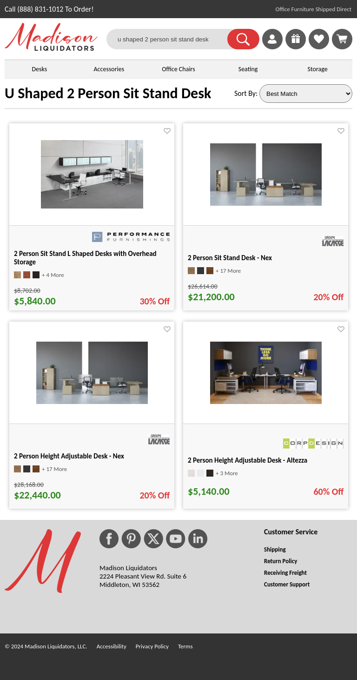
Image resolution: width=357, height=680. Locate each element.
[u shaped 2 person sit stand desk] (172, 39)
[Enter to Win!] (295, 46)
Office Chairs (178, 69)
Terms (185, 646)
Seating (248, 69)
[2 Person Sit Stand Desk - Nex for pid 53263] (266, 203)
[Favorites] (319, 46)
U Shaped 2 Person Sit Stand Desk (108, 93)
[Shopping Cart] (342, 39)
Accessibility (111, 646)
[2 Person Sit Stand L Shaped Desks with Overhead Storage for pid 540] (92, 206)
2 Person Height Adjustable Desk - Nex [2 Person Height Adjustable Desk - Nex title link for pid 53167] (69, 456)
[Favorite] (167, 131)
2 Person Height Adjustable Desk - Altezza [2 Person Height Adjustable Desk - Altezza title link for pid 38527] (247, 460)
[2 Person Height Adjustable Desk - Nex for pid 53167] (92, 401)
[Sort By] (305, 93)
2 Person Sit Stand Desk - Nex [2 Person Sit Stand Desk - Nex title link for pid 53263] (230, 258)
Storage (318, 69)
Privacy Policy (152, 646)
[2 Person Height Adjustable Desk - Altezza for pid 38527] (266, 401)
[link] (342, 39)
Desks (39, 69)
